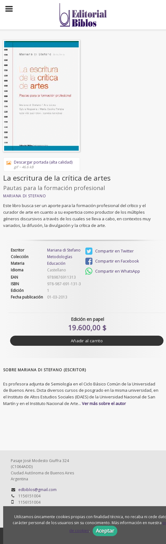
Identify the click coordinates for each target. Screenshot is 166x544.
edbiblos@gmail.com (37, 489)
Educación (56, 263)
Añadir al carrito (87, 341)
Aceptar (105, 530)
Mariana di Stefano (24, 196)
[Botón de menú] (11, 9)
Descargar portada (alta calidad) (39, 164)
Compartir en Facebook (112, 261)
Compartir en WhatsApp (112, 271)
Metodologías (59, 257)
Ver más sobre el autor (104, 403)
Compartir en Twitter (109, 251)
